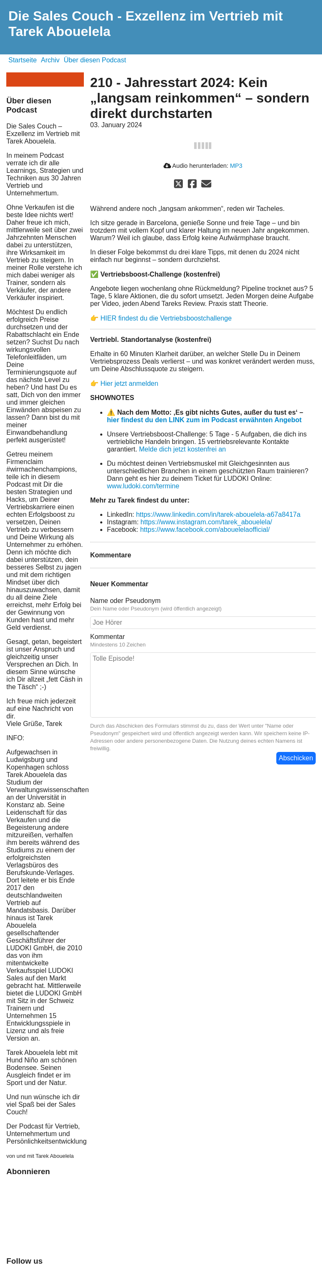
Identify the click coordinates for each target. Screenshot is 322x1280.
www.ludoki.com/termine (143, 486)
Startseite (22, 60)
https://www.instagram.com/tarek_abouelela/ (206, 522)
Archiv (50, 60)
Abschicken (296, 758)
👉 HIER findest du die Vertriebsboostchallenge (161, 318)
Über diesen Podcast (95, 60)
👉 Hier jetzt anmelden (124, 383)
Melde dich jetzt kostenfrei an (182, 449)
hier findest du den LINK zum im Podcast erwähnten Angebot (204, 419)
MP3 (236, 165)
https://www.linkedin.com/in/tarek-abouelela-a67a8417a (218, 514)
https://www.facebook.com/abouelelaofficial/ (205, 529)
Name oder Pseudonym (125, 600)
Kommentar (107, 636)
